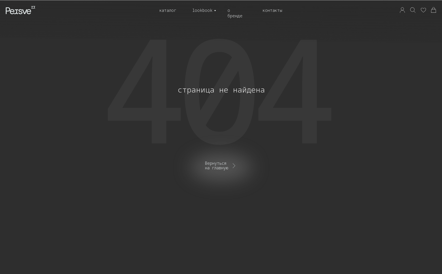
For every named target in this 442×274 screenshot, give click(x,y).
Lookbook (202, 10)
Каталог (167, 10)
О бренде (234, 13)
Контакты (272, 10)
